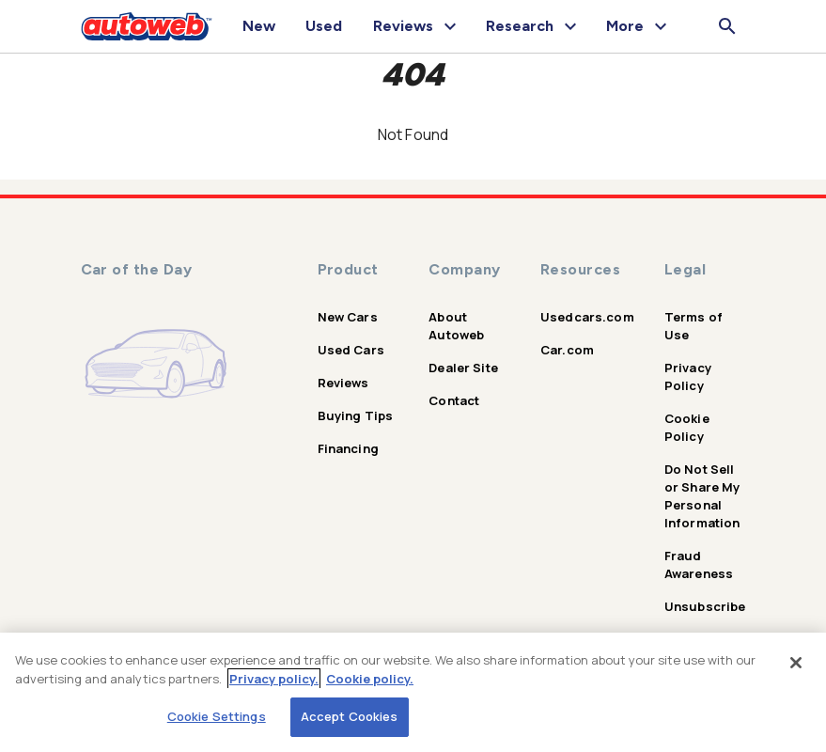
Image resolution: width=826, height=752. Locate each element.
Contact (454, 400)
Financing (348, 448)
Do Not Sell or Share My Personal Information (702, 496)
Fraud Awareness (698, 564)
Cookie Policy (686, 427)
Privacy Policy (687, 376)
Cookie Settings (216, 716)
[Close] (796, 662)
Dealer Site (463, 367)
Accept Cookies (349, 716)
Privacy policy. (274, 678)
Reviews (343, 382)
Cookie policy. (369, 678)
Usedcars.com (587, 316)
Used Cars (351, 349)
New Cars (348, 316)
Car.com (567, 349)
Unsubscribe (705, 606)
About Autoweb (456, 325)
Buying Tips (356, 415)
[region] (413, 692)
